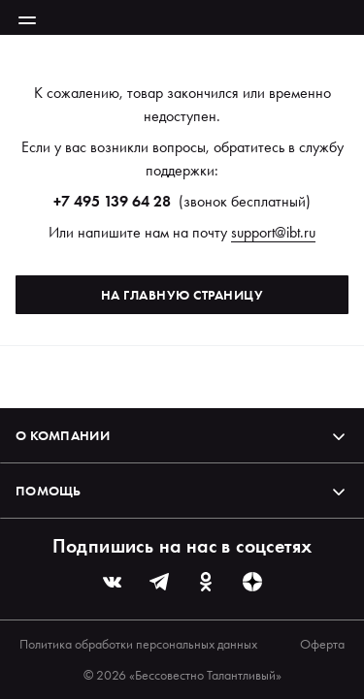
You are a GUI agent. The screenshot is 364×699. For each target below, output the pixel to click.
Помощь (182, 490)
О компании (182, 435)
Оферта (322, 643)
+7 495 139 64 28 (112, 201)
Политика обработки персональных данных (138, 643)
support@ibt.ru (273, 232)
